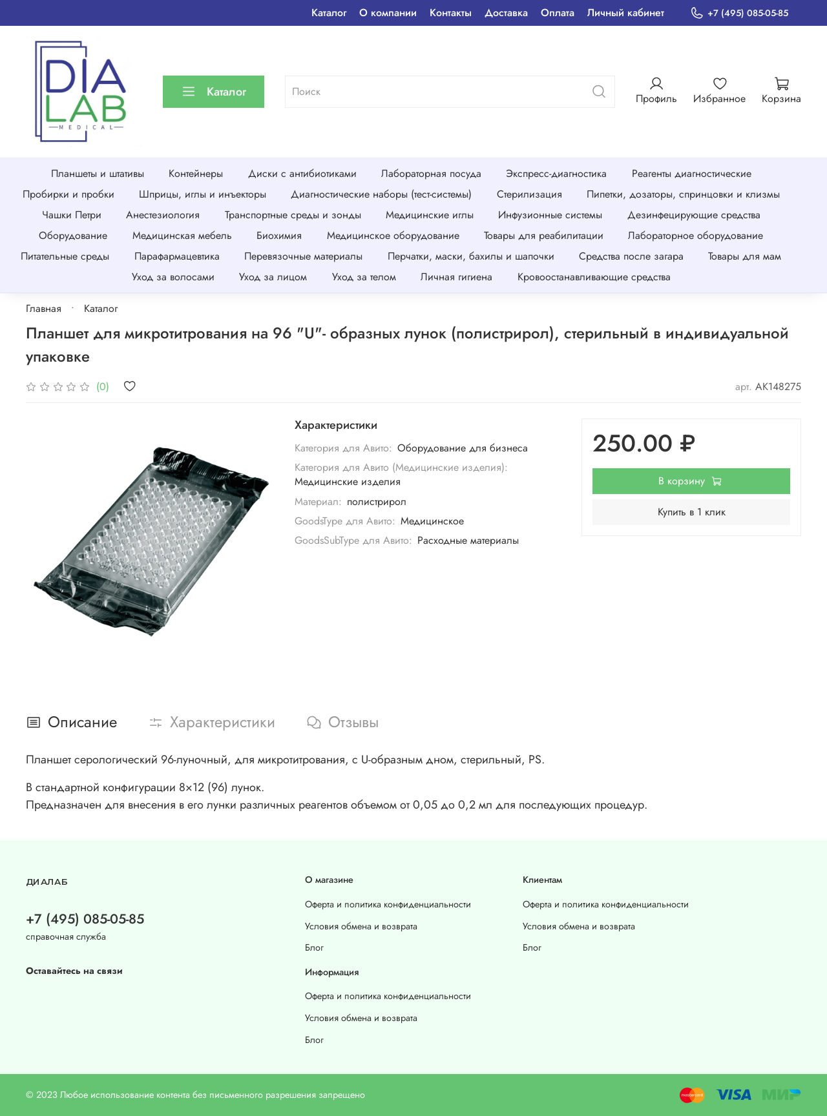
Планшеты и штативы (97, 173)
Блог (314, 947)
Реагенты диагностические (691, 173)
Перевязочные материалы (303, 256)
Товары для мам (744, 256)
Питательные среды (65, 256)
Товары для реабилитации (543, 235)
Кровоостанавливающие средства (594, 276)
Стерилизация (529, 194)
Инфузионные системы (550, 214)
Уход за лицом (273, 276)
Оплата (557, 12)
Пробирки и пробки (68, 194)
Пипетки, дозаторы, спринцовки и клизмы (683, 194)
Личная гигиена (456, 276)
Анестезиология (163, 214)
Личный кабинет (625, 12)
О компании (388, 12)
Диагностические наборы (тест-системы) (381, 194)
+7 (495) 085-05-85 (739, 13)
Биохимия (279, 235)
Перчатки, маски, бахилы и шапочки (471, 256)
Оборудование (73, 235)
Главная (43, 308)
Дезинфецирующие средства (693, 214)
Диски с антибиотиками (302, 173)
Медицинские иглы (430, 214)
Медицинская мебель (182, 235)
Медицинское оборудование (393, 235)
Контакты (451, 12)
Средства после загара (631, 256)
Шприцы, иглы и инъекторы (202, 194)
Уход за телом (364, 276)
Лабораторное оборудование (695, 235)
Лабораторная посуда (431, 173)
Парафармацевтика (177, 256)
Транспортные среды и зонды (293, 214)
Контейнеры (196, 173)
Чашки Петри (71, 214)
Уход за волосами (173, 276)
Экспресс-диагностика (556, 173)
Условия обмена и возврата (361, 926)
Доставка (506, 12)
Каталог (328, 12)
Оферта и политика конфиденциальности (388, 904)
